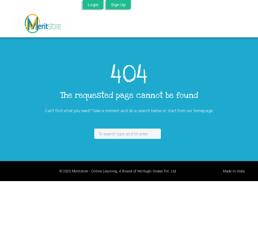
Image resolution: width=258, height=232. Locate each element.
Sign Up (118, 4)
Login (93, 4)
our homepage (200, 110)
